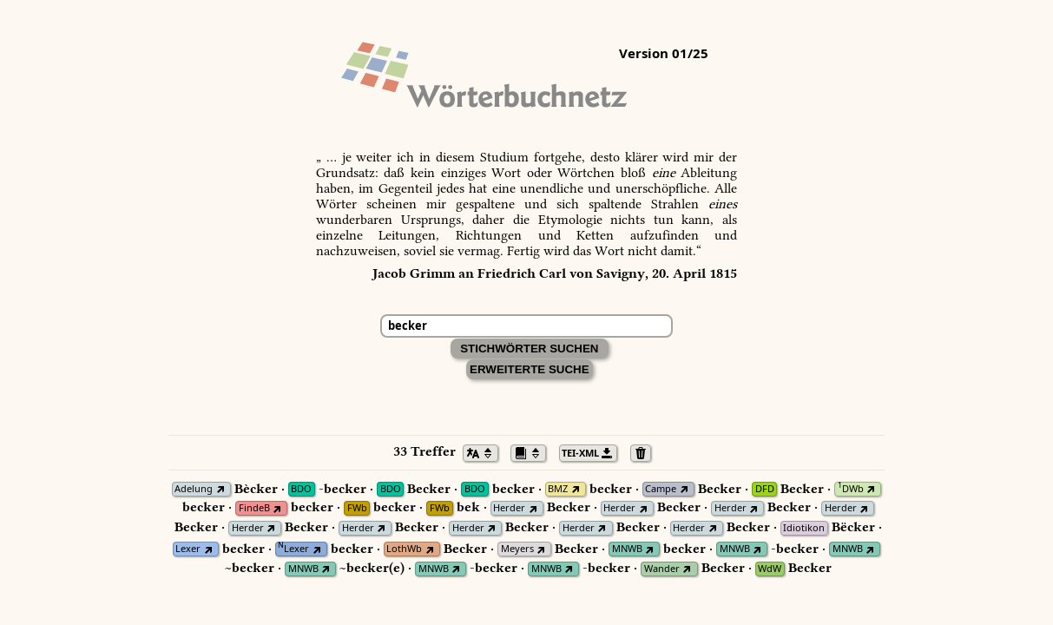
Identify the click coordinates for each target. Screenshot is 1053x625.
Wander (662, 569)
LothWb (404, 549)
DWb (851, 489)
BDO (301, 489)
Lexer (188, 549)
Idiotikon (804, 528)
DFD (764, 489)
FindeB (254, 508)
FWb (357, 508)
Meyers (517, 549)
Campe (660, 489)
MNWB (627, 549)
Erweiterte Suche (529, 369)
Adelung (193, 489)
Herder (509, 508)
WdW (769, 569)
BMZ (558, 489)
